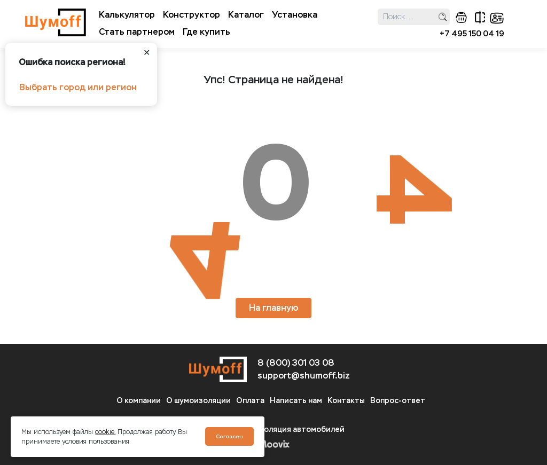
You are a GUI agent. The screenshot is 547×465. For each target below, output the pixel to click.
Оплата (250, 400)
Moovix (274, 443)
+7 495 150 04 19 (472, 33)
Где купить (206, 32)
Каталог (246, 15)
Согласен (229, 436)
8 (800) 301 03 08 (295, 363)
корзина (461, 17)
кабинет (496, 18)
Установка (294, 15)
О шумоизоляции (198, 400)
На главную (273, 308)
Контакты (346, 400)
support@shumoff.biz (303, 376)
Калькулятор (127, 15)
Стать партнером (137, 32)
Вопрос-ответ (397, 400)
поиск (442, 16)
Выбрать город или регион (78, 87)
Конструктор (191, 15)
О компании (138, 400)
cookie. (105, 432)
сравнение (480, 17)
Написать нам (296, 400)
